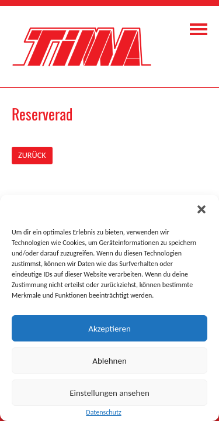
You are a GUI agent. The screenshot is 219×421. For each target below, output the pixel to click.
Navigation (198, 29)
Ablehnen (109, 361)
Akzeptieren (109, 328)
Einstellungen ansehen (109, 393)
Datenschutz (103, 412)
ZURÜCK (32, 155)
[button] (201, 209)
